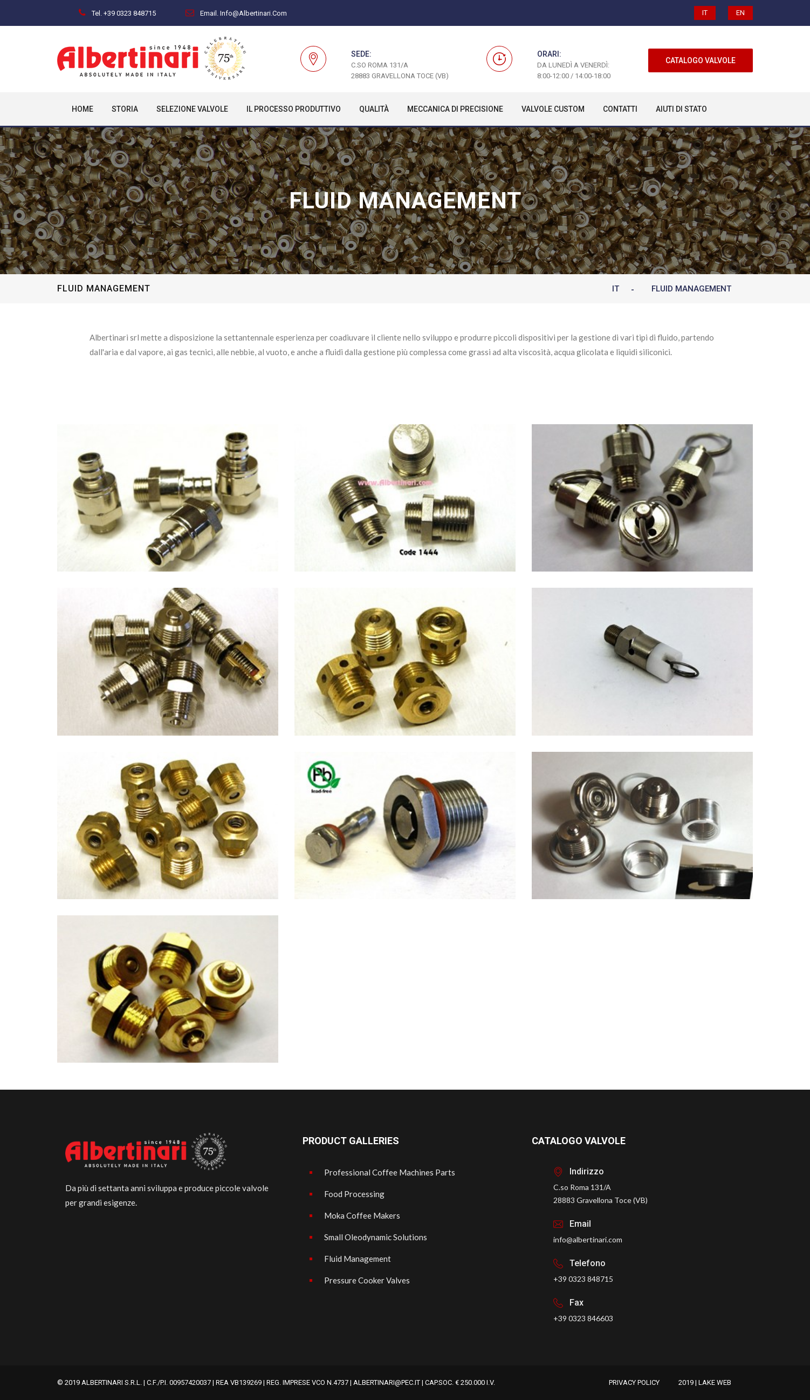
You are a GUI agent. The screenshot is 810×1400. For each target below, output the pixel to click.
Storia (125, 109)
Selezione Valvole (192, 109)
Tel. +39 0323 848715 (117, 13)
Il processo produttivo (293, 109)
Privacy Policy (634, 1382)
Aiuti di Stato (681, 109)
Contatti (620, 109)
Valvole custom (553, 109)
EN (740, 13)
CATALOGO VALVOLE (700, 60)
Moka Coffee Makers (362, 1215)
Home (82, 109)
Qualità (374, 109)
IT (705, 13)
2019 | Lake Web (704, 1382)
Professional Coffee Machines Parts (389, 1172)
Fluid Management (357, 1258)
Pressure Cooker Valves (367, 1280)
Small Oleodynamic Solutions (375, 1237)
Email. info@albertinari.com (236, 13)
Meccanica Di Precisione (455, 109)
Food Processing (354, 1194)
